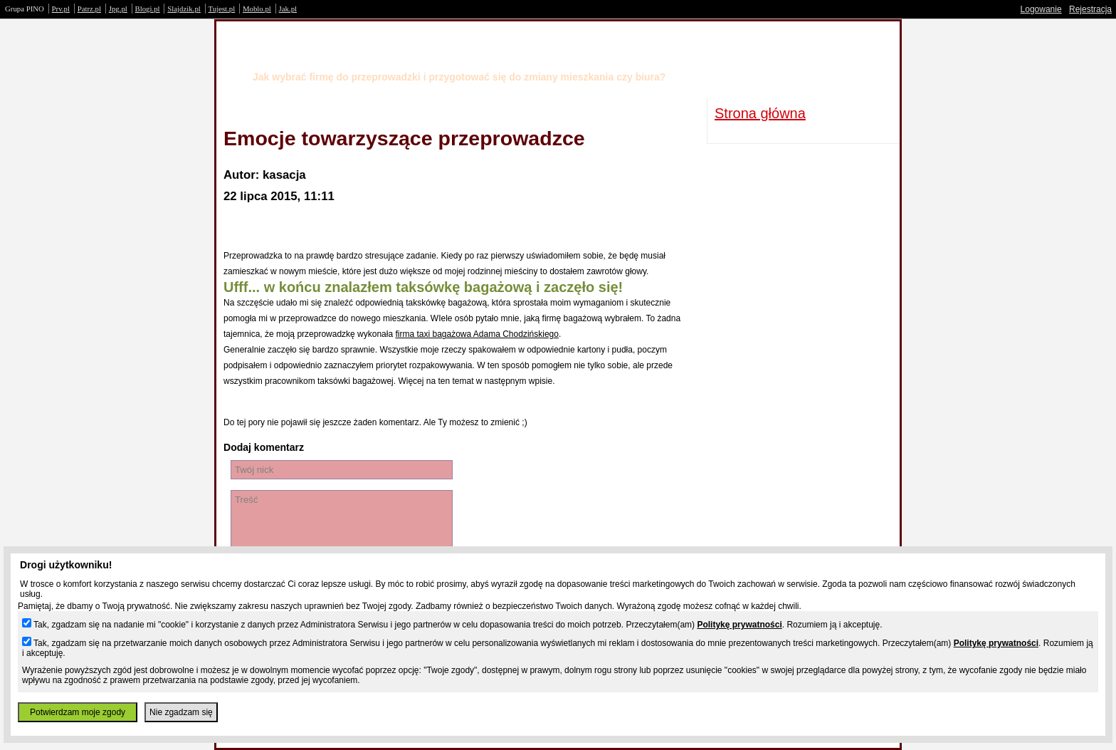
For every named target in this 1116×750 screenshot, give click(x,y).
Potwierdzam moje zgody (77, 712)
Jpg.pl (118, 8)
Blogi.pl (147, 8)
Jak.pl (288, 8)
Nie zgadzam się (181, 712)
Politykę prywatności (739, 625)
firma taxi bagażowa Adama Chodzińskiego (476, 334)
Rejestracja (1090, 9)
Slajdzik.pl (183, 8)
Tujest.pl (222, 8)
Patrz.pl (89, 8)
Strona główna (760, 113)
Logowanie (1041, 9)
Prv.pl (61, 8)
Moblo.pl (257, 8)
